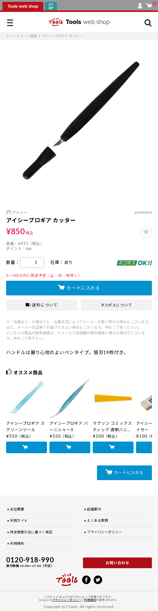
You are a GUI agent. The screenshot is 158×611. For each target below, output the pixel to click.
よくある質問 (97, 520)
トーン (11, 36)
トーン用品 (29, 36)
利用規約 (17, 543)
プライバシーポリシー (104, 532)
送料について (42, 304)
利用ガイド (19, 520)
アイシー (20, 212)
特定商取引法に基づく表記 (31, 532)
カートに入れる (83, 288)
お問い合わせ (117, 563)
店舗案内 (94, 509)
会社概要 (17, 509)
